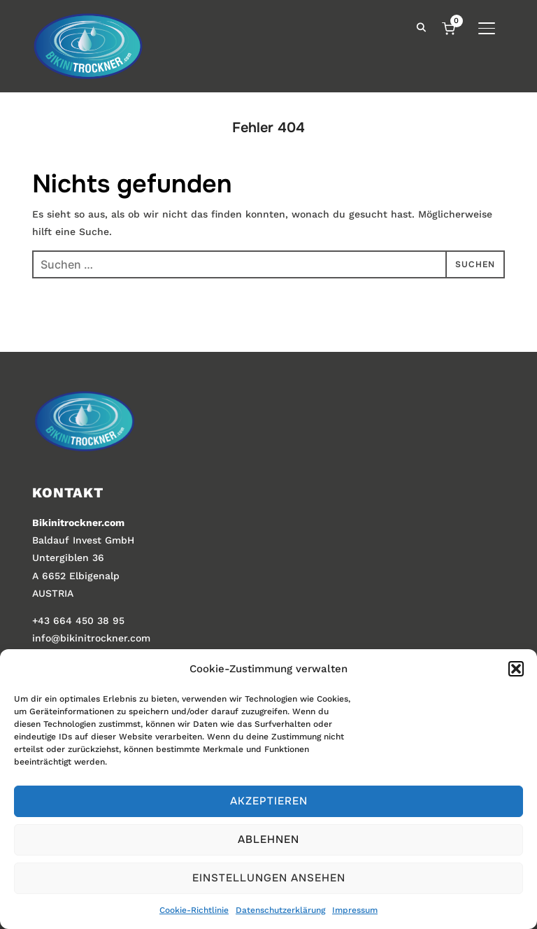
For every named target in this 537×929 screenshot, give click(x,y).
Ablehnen (268, 839)
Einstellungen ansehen (268, 878)
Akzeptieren (269, 801)
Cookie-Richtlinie (194, 910)
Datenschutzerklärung (280, 910)
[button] (516, 669)
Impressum (355, 910)
